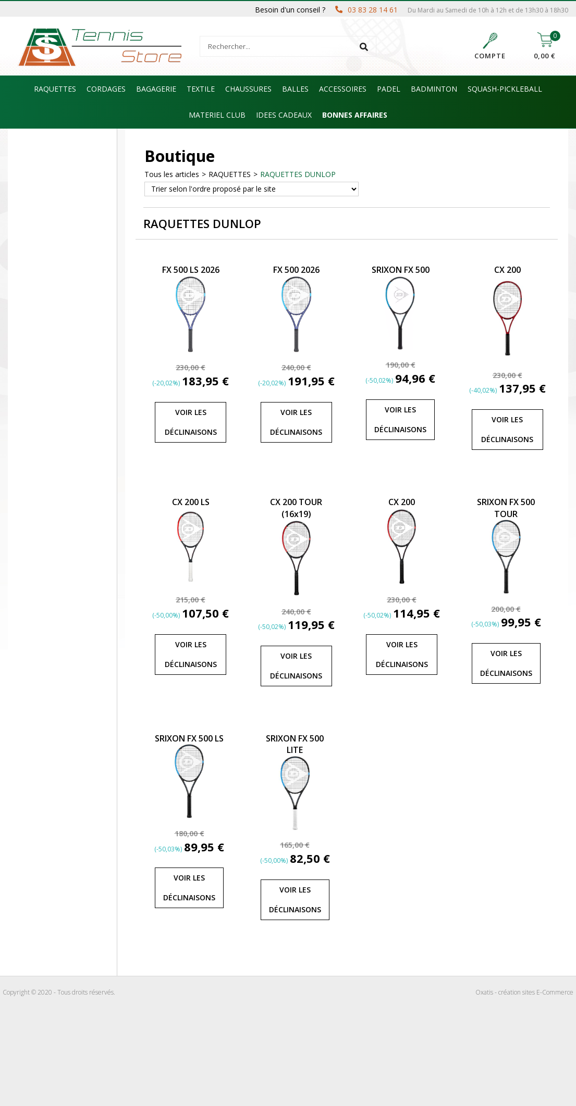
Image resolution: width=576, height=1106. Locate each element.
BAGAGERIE (156, 89)
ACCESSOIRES (342, 89)
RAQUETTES (55, 89)
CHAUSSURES (248, 89)
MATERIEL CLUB (217, 115)
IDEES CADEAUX (284, 115)
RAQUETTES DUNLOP (298, 174)
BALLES (295, 89)
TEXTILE (201, 89)
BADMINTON (434, 89)
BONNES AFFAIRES (354, 115)
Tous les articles (171, 174)
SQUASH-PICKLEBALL (505, 89)
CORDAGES (106, 89)
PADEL (388, 89)
